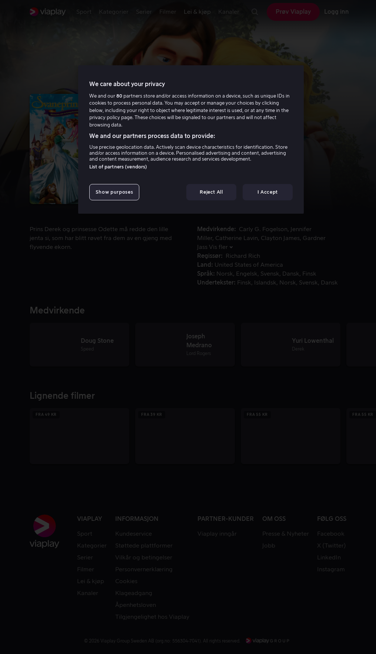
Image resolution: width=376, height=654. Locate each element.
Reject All (211, 192)
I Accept (267, 192)
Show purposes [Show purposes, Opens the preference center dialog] (114, 192)
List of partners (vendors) (118, 166)
